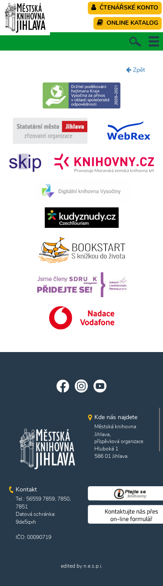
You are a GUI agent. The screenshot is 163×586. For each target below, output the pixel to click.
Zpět (135, 70)
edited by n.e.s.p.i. (82, 565)
